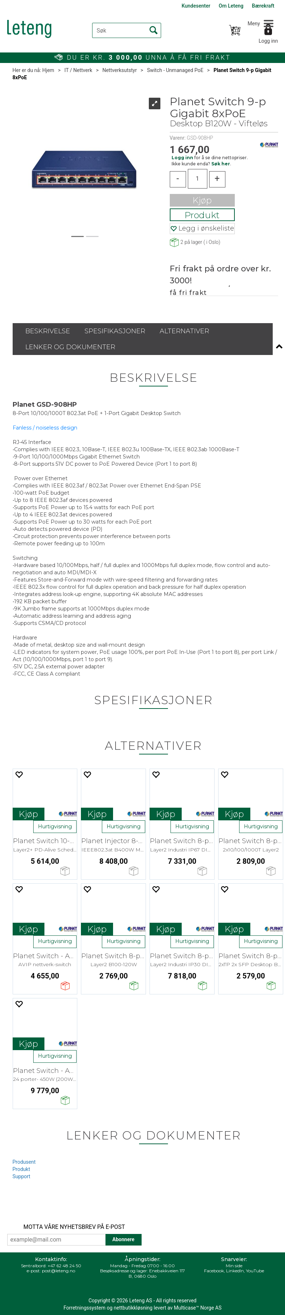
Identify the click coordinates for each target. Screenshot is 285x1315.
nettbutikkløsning (133, 1308)
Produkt (202, 215)
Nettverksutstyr (119, 70)
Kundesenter (196, 6)
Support (21, 1176)
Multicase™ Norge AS (197, 1308)
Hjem (48, 70)
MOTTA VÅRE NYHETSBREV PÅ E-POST (74, 1226)
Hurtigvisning (55, 826)
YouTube (255, 1270)
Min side (234, 1265)
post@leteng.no (58, 1270)
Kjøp (202, 200)
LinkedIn (235, 1270)
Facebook (214, 1270)
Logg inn (268, 41)
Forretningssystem (84, 1308)
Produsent (24, 1162)
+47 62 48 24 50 (64, 1265)
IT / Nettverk (78, 70)
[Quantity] (197, 179)
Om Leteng (231, 6)
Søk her (220, 163)
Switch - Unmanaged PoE (175, 70)
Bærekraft (263, 6)
